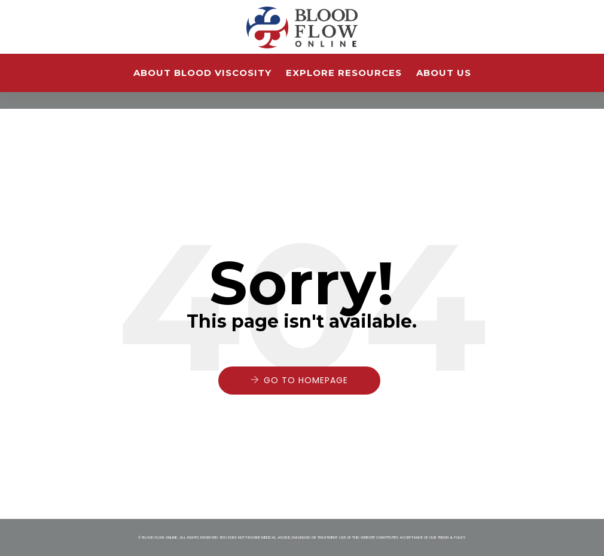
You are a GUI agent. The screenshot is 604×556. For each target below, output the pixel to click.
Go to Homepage (306, 380)
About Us (443, 72)
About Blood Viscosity (202, 72)
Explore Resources (344, 72)
